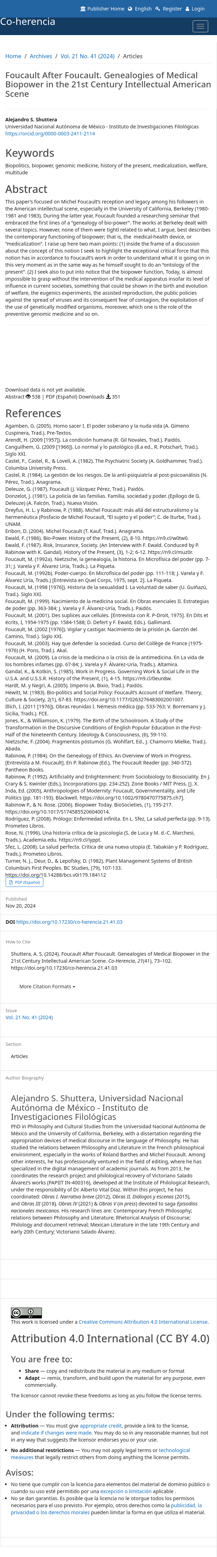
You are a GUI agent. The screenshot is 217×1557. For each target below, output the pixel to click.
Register (168, 8)
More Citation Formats (47, 986)
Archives (41, 56)
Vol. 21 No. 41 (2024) (87, 56)
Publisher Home (102, 8)
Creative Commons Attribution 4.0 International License (143, 1321)
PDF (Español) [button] (27, 882)
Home (13, 56)
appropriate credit (101, 1425)
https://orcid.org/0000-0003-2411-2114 (50, 133)
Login (195, 8)
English (139, 8)
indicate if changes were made (56, 1432)
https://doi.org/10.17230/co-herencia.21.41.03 (69, 921)
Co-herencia (27, 21)
